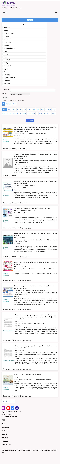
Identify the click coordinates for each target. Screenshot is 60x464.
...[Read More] (48, 143)
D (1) (21, 109)
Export (29, 120)
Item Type (8, 103)
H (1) (38, 109)
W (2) (40, 113)
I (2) (42, 109)
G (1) (33, 109)
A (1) (9, 109)
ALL (24, 24)
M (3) (3, 113)
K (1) (49, 109)
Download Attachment (8, 331)
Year (14, 103)
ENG (6, 7)
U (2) (33, 113)
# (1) (53, 113)
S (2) (24, 113)
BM (3, 7)
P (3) (14, 113)
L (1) (54, 109)
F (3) (29, 109)
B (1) (14, 109)
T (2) (29, 113)
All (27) (4, 109)
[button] (5, 98)
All (3, 103)
